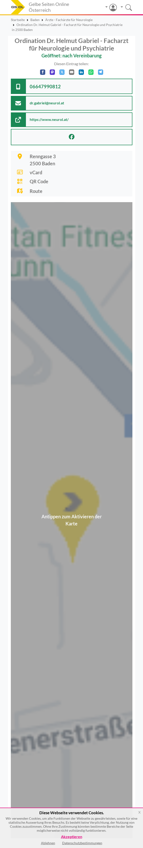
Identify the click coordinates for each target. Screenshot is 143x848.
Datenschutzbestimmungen (82, 843)
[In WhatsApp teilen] (91, 72)
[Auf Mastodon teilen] (52, 72)
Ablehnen (48, 843)
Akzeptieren (71, 837)
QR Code (39, 181)
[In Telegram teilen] (100, 72)
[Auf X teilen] (62, 72)
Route (36, 191)
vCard (36, 172)
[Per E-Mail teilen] (71, 72)
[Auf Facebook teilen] (42, 72)
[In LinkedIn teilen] (81, 72)
